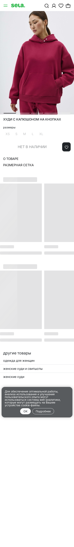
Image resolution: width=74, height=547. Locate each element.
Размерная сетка (18, 165)
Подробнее (43, 411)
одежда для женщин (19, 361)
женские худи (13, 377)
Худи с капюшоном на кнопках (32, 119)
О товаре (11, 159)
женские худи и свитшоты (23, 369)
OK (25, 411)
